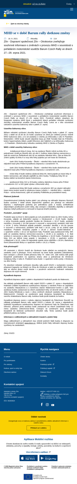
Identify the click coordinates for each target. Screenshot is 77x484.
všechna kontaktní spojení (13, 397)
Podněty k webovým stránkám (61, 466)
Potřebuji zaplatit (47, 368)
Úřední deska (45, 357)
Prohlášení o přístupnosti (35, 469)
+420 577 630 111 (52, 391)
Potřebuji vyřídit (47, 364)
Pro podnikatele (9, 360)
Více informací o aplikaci (38, 452)
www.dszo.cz (29, 323)
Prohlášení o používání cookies (37, 466)
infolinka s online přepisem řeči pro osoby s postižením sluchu (54, 395)
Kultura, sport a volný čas (13, 368)
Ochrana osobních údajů (35, 467)
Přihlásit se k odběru (38, 428)
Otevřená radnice (10, 372)
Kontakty (43, 376)
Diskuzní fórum (45, 372)
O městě (7, 357)
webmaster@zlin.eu (64, 467)
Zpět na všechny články (17, 24)
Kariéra (43, 360)
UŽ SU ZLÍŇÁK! (39, 4)
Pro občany (8, 364)
